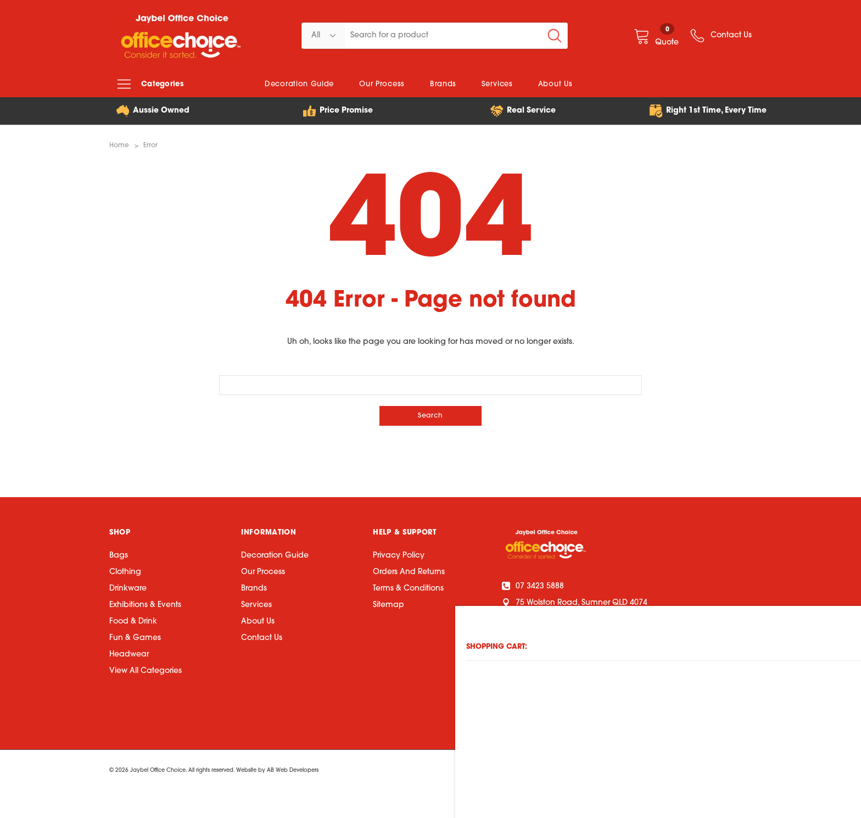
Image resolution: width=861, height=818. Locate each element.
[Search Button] (554, 35)
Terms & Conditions (408, 588)
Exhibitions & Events (145, 604)
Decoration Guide (275, 555)
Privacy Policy (398, 555)
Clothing (125, 571)
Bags (118, 555)
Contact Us (261, 637)
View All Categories (145, 670)
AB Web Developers (292, 770)
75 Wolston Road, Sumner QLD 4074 (576, 602)
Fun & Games (135, 637)
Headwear (129, 654)
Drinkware (128, 588)
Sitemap (388, 604)
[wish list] (720, 35)
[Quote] (656, 35)
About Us (258, 621)
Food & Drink (133, 621)
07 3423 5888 (534, 585)
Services (256, 604)
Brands (254, 588)
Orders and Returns (409, 571)
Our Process (263, 571)
